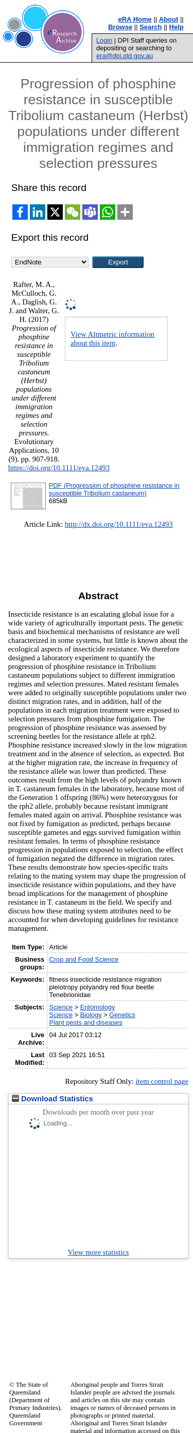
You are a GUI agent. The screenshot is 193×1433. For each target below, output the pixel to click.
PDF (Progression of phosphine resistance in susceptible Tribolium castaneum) (114, 489)
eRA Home (135, 19)
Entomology (97, 1007)
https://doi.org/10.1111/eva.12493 (59, 468)
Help (176, 27)
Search (150, 27)
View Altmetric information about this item (112, 338)
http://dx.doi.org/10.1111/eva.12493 (119, 524)
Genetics (122, 1015)
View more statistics (98, 1252)
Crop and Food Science (83, 959)
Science (61, 1007)
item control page (161, 1081)
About (169, 19)
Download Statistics (52, 1099)
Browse (120, 27)
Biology (91, 1015)
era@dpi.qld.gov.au (124, 56)
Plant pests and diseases (85, 1022)
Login (104, 40)
